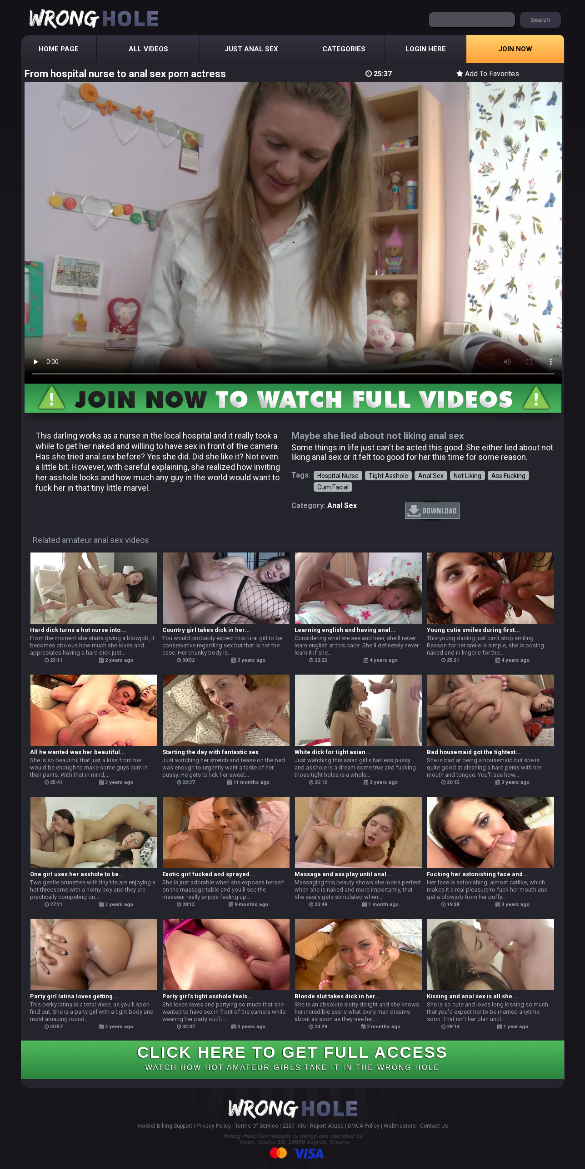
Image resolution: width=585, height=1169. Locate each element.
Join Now (515, 49)
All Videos (148, 49)
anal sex (342, 505)
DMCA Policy (364, 1126)
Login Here (425, 49)
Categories (343, 49)
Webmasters (400, 1126)
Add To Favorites (487, 73)
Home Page (59, 49)
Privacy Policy (213, 1126)
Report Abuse (327, 1126)
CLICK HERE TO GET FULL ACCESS (292, 1057)
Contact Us (434, 1126)
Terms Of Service (256, 1126)
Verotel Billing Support (164, 1126)
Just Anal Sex (251, 49)
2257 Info (294, 1126)
